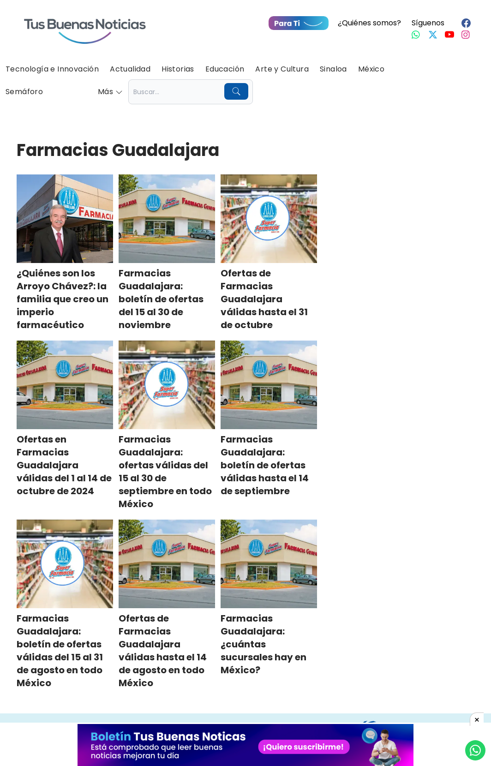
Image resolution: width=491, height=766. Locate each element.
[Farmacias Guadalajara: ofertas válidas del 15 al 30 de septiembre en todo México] (167, 385)
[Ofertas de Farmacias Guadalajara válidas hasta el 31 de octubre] (269, 218)
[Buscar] (236, 91)
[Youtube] (449, 34)
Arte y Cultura (282, 69)
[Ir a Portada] (84, 26)
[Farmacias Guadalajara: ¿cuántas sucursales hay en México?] (269, 564)
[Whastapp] (416, 34)
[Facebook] (466, 23)
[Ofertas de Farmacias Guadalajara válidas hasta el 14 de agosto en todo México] (167, 564)
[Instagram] (466, 34)
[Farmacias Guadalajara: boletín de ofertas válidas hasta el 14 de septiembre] (269, 385)
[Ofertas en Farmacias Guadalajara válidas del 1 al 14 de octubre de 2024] (65, 385)
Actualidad (130, 69)
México (371, 69)
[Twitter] (432, 34)
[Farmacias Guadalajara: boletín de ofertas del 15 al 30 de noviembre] (167, 218)
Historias (178, 69)
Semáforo (24, 91)
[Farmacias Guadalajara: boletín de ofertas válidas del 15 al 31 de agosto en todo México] (65, 564)
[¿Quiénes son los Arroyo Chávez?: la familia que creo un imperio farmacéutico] (65, 218)
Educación (225, 69)
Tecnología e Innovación (52, 69)
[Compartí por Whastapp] (475, 750)
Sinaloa (333, 69)
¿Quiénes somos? (369, 23)
